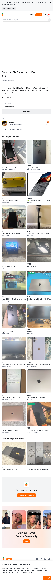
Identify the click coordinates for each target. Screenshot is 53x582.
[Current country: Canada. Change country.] (49, 15)
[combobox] (25, 20)
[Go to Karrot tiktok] (49, 559)
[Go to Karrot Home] (7, 559)
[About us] (45, 14)
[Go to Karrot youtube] (45, 559)
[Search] (49, 19)
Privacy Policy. (28, 572)
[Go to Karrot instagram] (41, 559)
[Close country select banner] (50, 2)
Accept (47, 578)
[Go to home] (2, 14)
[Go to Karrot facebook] (37, 559)
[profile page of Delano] (4, 123)
